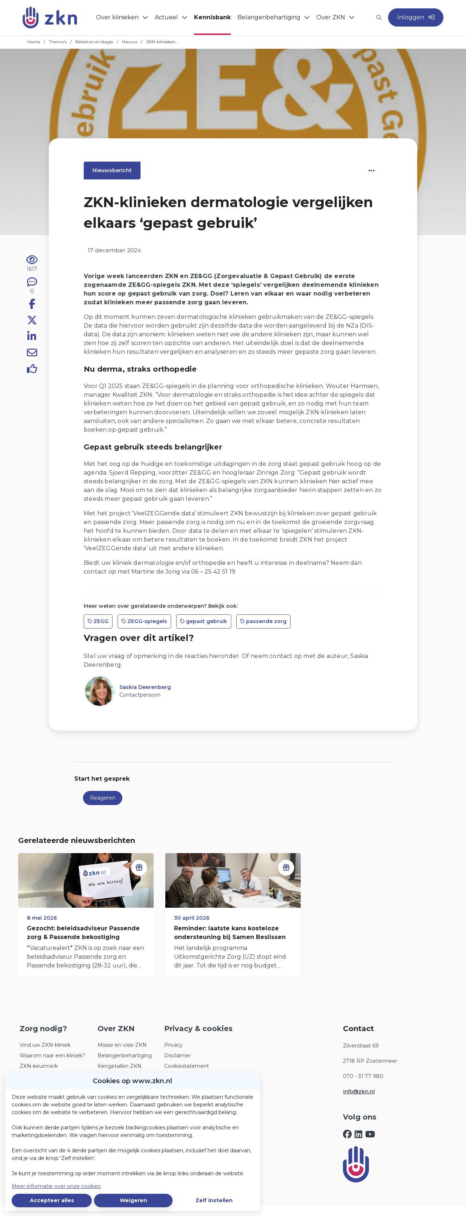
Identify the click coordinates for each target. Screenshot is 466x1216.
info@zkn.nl (359, 1091)
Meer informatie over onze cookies (56, 1186)
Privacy (173, 1045)
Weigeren (133, 1200)
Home (33, 41)
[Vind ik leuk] (32, 370)
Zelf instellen (214, 1200)
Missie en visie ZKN (122, 1045)
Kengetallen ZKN (120, 1066)
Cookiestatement (186, 1066)
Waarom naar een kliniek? (52, 1055)
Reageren (102, 798)
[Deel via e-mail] (32, 354)
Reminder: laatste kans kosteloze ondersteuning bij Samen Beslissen (230, 932)
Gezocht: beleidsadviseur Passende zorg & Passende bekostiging (83, 932)
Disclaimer (177, 1055)
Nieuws (129, 41)
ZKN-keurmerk (39, 1066)
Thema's (58, 41)
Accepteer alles (52, 1200)
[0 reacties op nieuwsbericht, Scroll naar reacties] (32, 286)
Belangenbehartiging (125, 1055)
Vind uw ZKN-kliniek (45, 1045)
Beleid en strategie (94, 41)
